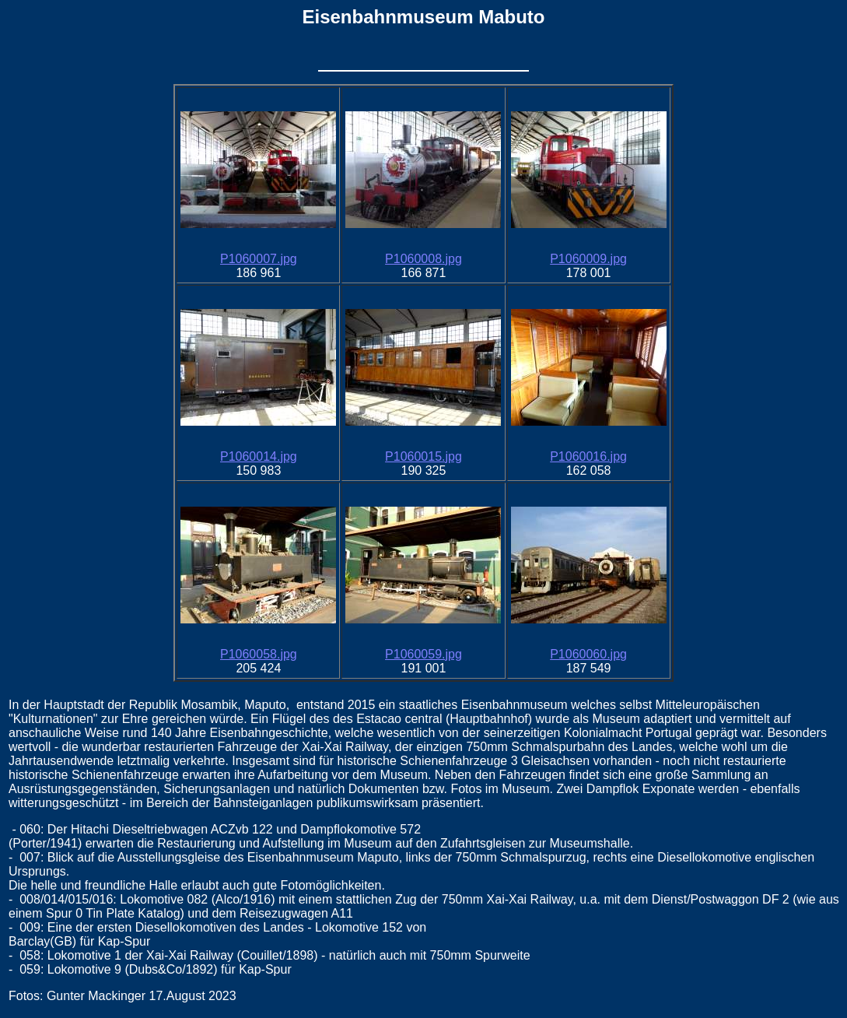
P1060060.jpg (588, 654)
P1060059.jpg (423, 654)
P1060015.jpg (423, 456)
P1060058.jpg (258, 654)
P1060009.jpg (588, 258)
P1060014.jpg (258, 456)
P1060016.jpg (588, 456)
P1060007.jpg (258, 258)
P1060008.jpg (423, 258)
